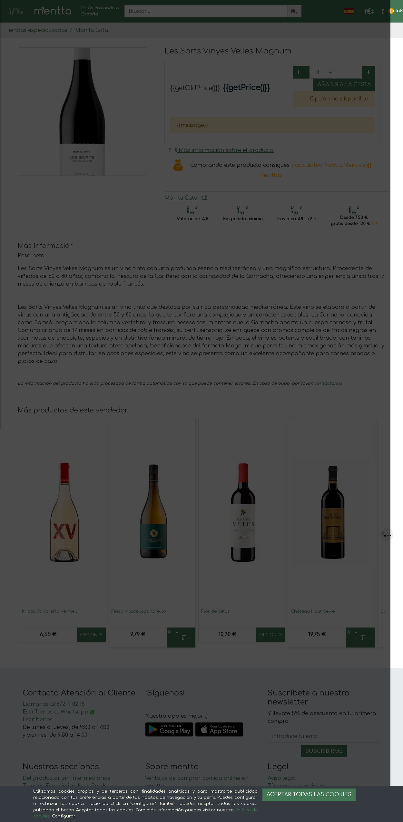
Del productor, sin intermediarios (66, 778)
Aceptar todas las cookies (309, 795)
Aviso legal (282, 778)
